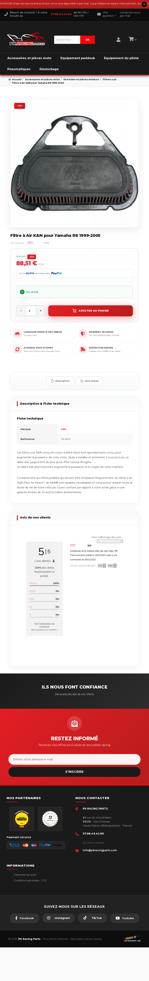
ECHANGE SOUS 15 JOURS (38, 347)
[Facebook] (24, 952)
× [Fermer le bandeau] (144, 4)
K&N (63, 429)
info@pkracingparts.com (100, 850)
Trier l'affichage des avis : (107, 539)
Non (112, 566)
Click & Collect (22, 908)
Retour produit (22, 897)
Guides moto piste (24, 913)
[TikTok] (92, 951)
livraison (18, 885)
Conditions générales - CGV (30, 880)
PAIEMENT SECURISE (101, 332)
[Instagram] (58, 951)
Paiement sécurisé (24, 874)
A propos (19, 902)
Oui (102, 566)
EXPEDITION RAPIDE (101, 347)
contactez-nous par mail (130, 14)
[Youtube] (124, 952)
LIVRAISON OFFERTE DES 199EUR (43, 332)
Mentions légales (23, 891)
